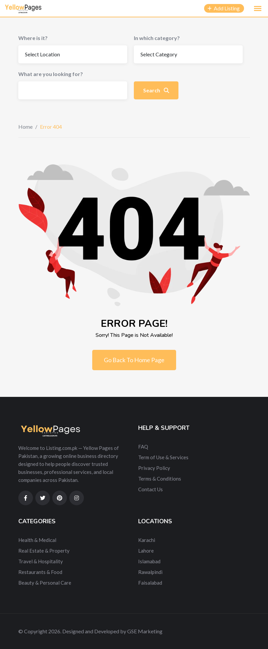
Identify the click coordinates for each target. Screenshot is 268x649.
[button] (257, 8)
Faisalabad (150, 583)
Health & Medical (37, 540)
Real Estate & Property (44, 551)
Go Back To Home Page (134, 360)
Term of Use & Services (163, 457)
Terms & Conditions (159, 479)
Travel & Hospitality (40, 561)
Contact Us (150, 489)
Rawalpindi (150, 572)
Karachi (146, 540)
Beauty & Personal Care (44, 583)
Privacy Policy (154, 468)
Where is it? (33, 38)
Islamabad (149, 561)
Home (25, 126)
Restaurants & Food (40, 572)
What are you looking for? (50, 74)
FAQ (143, 447)
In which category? (157, 38)
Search (156, 90)
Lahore (146, 551)
